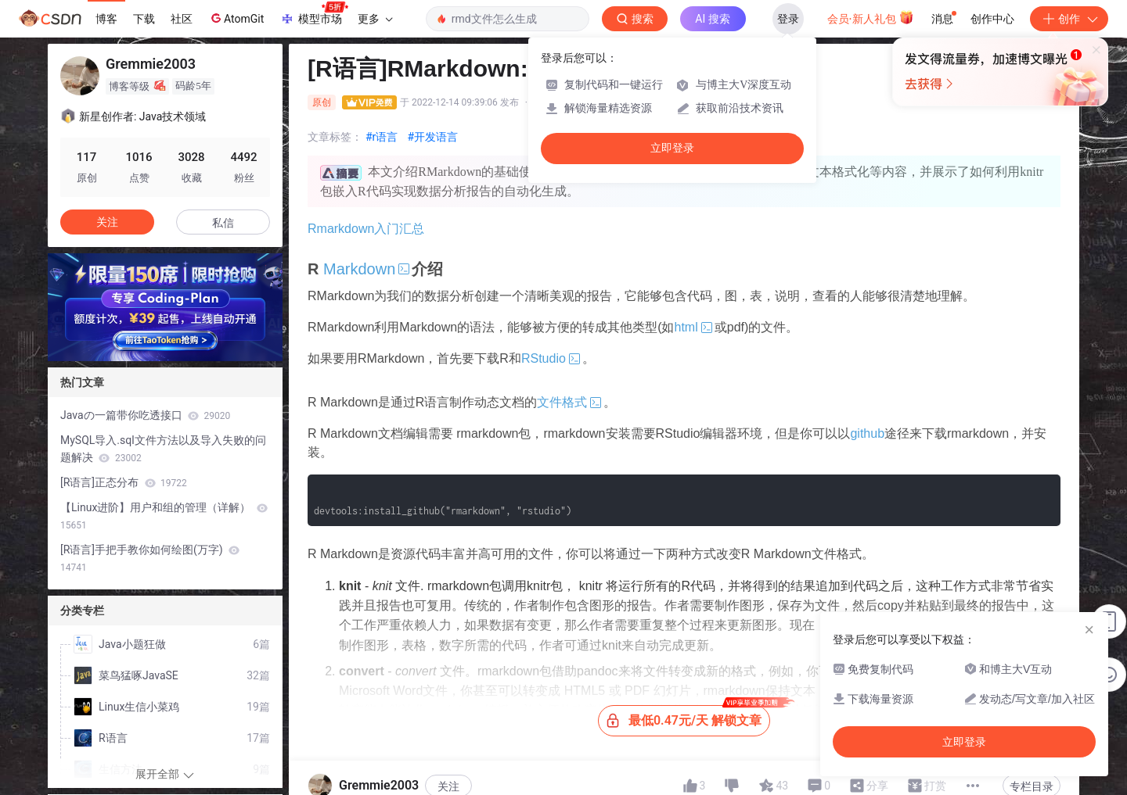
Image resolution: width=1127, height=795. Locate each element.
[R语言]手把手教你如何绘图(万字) (149, 558)
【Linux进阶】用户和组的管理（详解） (164, 516)
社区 (182, 19)
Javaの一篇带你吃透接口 (145, 415)
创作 (1069, 19)
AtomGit (236, 18)
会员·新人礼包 (870, 17)
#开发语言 (432, 137)
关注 (448, 764)
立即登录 (672, 148)
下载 (144, 19)
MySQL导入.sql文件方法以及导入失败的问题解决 (163, 449)
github (867, 433)
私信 (223, 223)
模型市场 (313, 14)
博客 (106, 19)
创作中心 (992, 19)
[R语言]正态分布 (123, 482)
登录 (788, 19)
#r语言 (381, 137)
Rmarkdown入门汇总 (366, 228)
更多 (375, 19)
